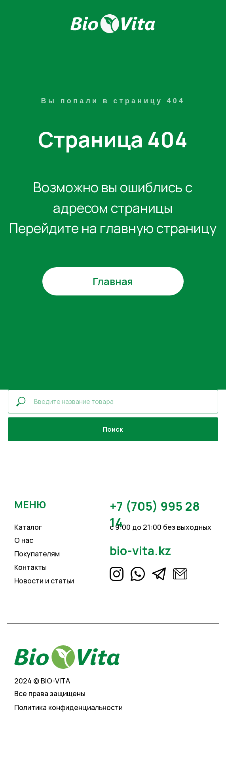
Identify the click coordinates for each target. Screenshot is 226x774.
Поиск (113, 429)
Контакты (30, 567)
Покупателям (37, 553)
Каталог (28, 527)
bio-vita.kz (140, 550)
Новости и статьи (44, 580)
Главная (113, 281)
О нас (23, 540)
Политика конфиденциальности (68, 707)
